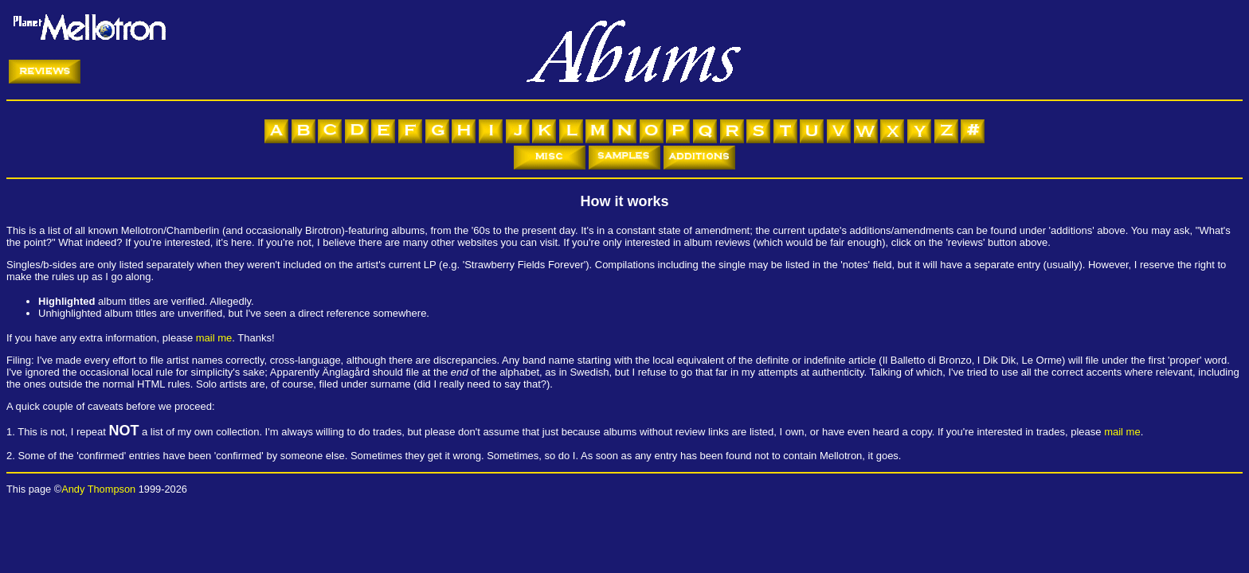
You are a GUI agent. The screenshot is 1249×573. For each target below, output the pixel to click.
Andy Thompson (98, 489)
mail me (214, 338)
